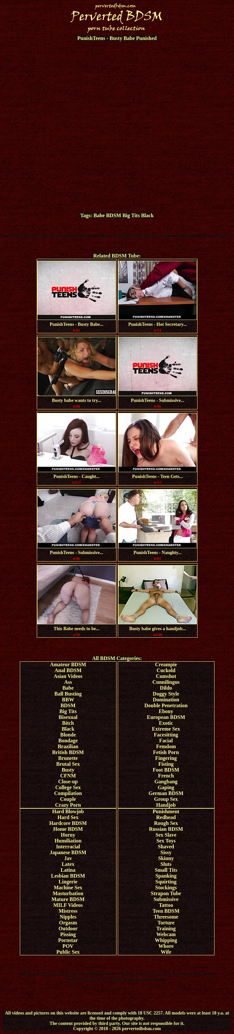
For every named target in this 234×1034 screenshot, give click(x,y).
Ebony (166, 711)
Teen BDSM (166, 911)
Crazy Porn (68, 805)
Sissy (166, 852)
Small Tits (166, 870)
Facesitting (166, 734)
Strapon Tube (166, 893)
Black (147, 215)
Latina (68, 870)
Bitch (68, 723)
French (166, 775)
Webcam (166, 934)
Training (165, 928)
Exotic (166, 723)
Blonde (68, 734)
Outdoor (68, 928)
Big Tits (131, 215)
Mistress (68, 911)
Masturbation (68, 893)
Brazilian (68, 746)
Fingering (166, 758)
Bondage (68, 740)
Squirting (166, 881)
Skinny (166, 858)
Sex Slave (166, 835)
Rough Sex (166, 823)
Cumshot (166, 676)
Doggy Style (166, 693)
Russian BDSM (166, 829)
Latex (68, 864)
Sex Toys (165, 840)
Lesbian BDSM (68, 876)
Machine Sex (68, 887)
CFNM (68, 775)
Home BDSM (68, 829)
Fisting (165, 764)
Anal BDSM (67, 670)
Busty (68, 770)
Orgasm (68, 922)
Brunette (68, 758)
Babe (99, 215)
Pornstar (68, 940)
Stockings (166, 887)
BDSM (113, 215)
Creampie (166, 664)
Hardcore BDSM (68, 823)
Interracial (68, 846)
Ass (68, 682)
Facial (166, 740)
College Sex (68, 787)
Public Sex (68, 952)
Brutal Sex (68, 764)
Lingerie (68, 881)
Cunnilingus (166, 682)
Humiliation (68, 840)
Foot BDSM (166, 770)
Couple (68, 799)
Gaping (166, 787)
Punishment (166, 811)
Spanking (166, 876)
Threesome (166, 917)
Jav (68, 858)
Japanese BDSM (68, 852)
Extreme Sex (166, 729)
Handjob (166, 805)
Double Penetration (166, 705)
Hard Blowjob (68, 811)
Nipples (68, 917)
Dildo (166, 688)
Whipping (166, 940)
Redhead (166, 817)
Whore (166, 946)
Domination (166, 699)
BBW (68, 699)
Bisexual (68, 717)
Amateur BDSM (68, 664)
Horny (68, 835)
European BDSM (166, 717)
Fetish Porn (166, 752)
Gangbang (165, 781)
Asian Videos (68, 676)
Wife (166, 952)
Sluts (166, 864)
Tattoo (166, 905)
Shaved (166, 846)
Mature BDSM (67, 899)
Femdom (166, 746)
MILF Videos (68, 905)
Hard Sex (68, 817)
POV (68, 946)
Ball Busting (68, 693)
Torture (166, 922)
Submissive (166, 899)
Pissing (68, 934)
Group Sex (166, 799)
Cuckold (166, 670)
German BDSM (165, 793)
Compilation (68, 793)
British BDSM (68, 752)
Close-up (68, 781)
